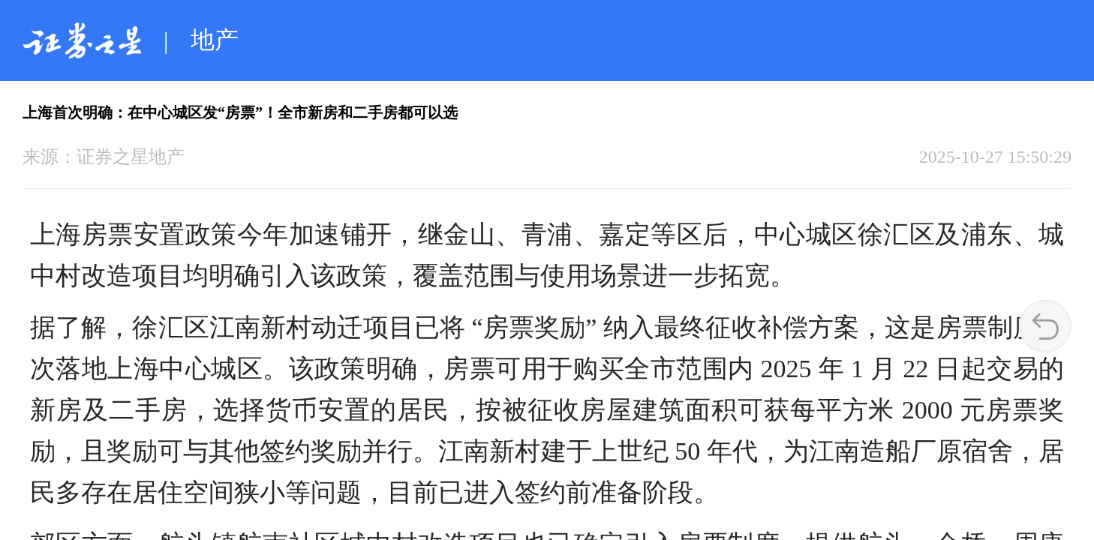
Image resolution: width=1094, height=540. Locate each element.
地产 (215, 39)
